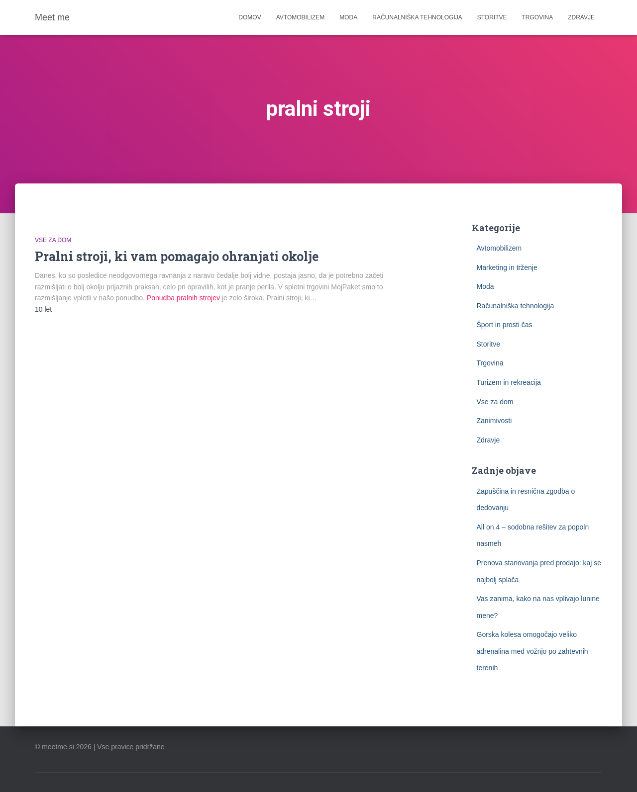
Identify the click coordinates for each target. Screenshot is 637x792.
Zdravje (581, 17)
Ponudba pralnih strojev (183, 298)
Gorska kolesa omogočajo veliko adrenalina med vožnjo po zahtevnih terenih (532, 651)
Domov (249, 17)
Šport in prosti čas (504, 325)
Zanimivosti (494, 421)
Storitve (492, 17)
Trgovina (537, 17)
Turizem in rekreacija (509, 382)
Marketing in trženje (507, 267)
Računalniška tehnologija (417, 17)
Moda (348, 17)
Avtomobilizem (300, 17)
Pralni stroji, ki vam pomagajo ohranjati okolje (176, 256)
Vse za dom (53, 240)
